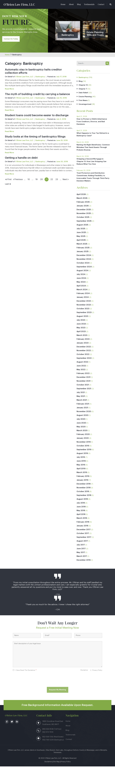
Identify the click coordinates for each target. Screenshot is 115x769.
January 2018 (82, 528)
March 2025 (82, 246)
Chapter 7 (83, 90)
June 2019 (81, 463)
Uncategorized (85, 105)
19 (36, 180)
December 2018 (84, 486)
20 (41, 180)
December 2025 (84, 212)
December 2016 (84, 563)
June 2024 (81, 281)
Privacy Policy (97, 673)
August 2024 (82, 273)
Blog (79, 4)
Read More (9, 89)
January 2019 (82, 483)
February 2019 (83, 479)
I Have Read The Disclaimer (25, 673)
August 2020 (82, 418)
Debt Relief (83, 93)
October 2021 (83, 387)
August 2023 (82, 319)
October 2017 (83, 536)
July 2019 (81, 460)
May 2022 (81, 372)
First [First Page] (8, 179)
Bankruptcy (17, 55)
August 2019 (82, 456)
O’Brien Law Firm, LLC (22, 4)
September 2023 (84, 315)
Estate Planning (85, 97)
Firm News (83, 101)
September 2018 (84, 498)
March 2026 (82, 201)
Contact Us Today (11, 39)
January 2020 (83, 441)
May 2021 (81, 399)
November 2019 (84, 444)
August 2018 (82, 502)
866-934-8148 (48, 731)
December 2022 (84, 349)
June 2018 (81, 509)
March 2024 (82, 292)
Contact (101, 4)
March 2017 (82, 559)
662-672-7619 (47, 735)
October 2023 (83, 311)
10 (29, 180)
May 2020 (81, 429)
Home (63, 4)
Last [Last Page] (8, 184)
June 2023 (81, 326)
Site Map (56, 764)
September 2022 (84, 361)
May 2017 (81, 555)
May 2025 (81, 239)
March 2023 (82, 338)
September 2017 (84, 540)
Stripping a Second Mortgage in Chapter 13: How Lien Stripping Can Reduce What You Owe (92, 163)
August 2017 (82, 543)
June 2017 (81, 551)
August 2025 (82, 227)
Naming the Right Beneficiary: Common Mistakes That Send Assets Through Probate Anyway (93, 149)
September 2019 (84, 452)
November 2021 (84, 383)
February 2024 (83, 296)
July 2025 (81, 231)
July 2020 (81, 422)
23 (56, 180)
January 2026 (83, 208)
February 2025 (83, 250)
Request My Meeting (57, 692)
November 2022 (84, 353)
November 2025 (84, 216)
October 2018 (83, 494)
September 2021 (84, 391)
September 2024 (84, 269)
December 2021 (84, 380)
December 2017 (84, 532)
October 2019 (83, 448)
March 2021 (82, 403)
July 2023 (81, 323)
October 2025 (83, 220)
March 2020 (82, 433)
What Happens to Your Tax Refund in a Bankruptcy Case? (93, 136)
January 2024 (83, 300)
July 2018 (81, 505)
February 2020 (83, 437)
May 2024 (81, 284)
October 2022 (83, 357)
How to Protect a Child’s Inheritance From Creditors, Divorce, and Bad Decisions (93, 122)
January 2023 (82, 345)
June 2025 (81, 235)
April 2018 (81, 517)
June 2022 (81, 368)
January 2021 (82, 410)
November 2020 (84, 414)
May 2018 (81, 513)
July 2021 (81, 395)
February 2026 (83, 204)
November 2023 (84, 307)
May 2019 (81, 467)
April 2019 (81, 471)
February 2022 (83, 376)
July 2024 (81, 277)
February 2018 (83, 524)
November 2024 (84, 262)
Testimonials (89, 4)
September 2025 (84, 224)
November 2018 (84, 490)
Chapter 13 (83, 86)
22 (51, 180)
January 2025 (82, 254)
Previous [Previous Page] (18, 179)
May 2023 (81, 330)
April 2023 (81, 334)
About (71, 4)
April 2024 (81, 288)
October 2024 (83, 265)
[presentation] (57, 682)
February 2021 (83, 406)
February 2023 (83, 342)
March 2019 (82, 475)
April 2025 (81, 243)
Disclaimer (84, 673)
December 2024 (84, 258)
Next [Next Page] (66, 179)
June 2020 (81, 425)
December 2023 (84, 304)
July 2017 (81, 547)
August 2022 (82, 364)
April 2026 (81, 197)
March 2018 (82, 521)
